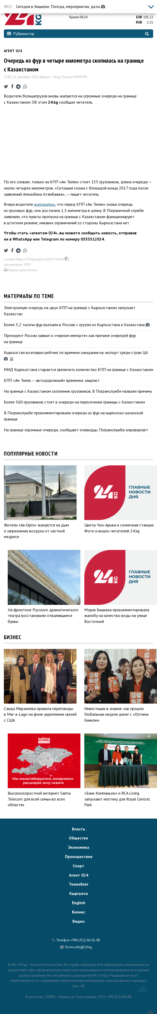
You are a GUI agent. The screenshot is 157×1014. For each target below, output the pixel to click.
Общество (78, 837)
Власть (78, 828)
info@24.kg (83, 947)
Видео (78, 921)
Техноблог (78, 884)
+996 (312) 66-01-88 (85, 940)
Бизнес (78, 911)
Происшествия (78, 856)
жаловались (44, 204)
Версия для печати (20, 270)
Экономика (78, 847)
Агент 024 (13, 50)
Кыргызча (78, 893)
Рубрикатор (20, 33)
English (78, 902)
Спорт (78, 865)
